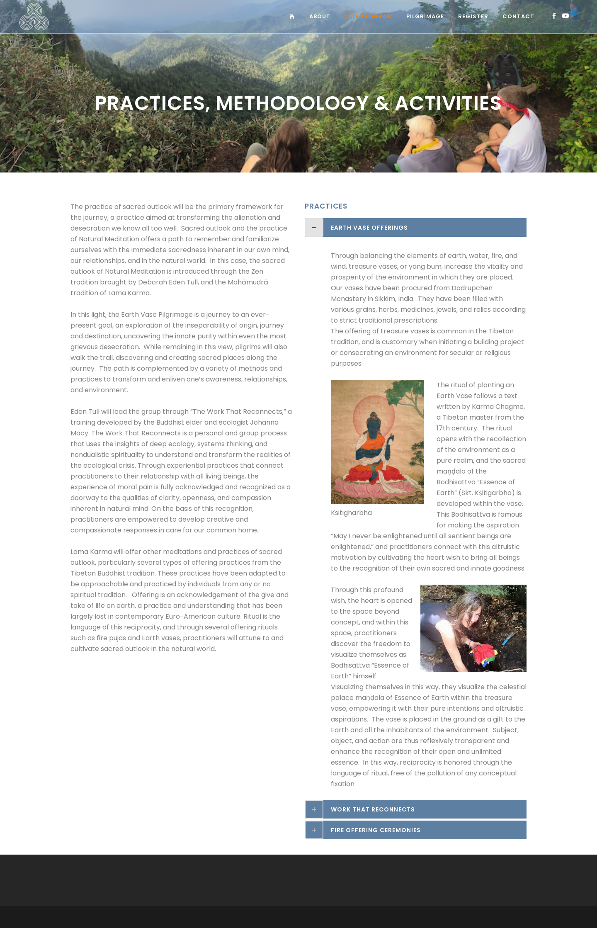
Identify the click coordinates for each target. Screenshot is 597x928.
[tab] (416, 227)
